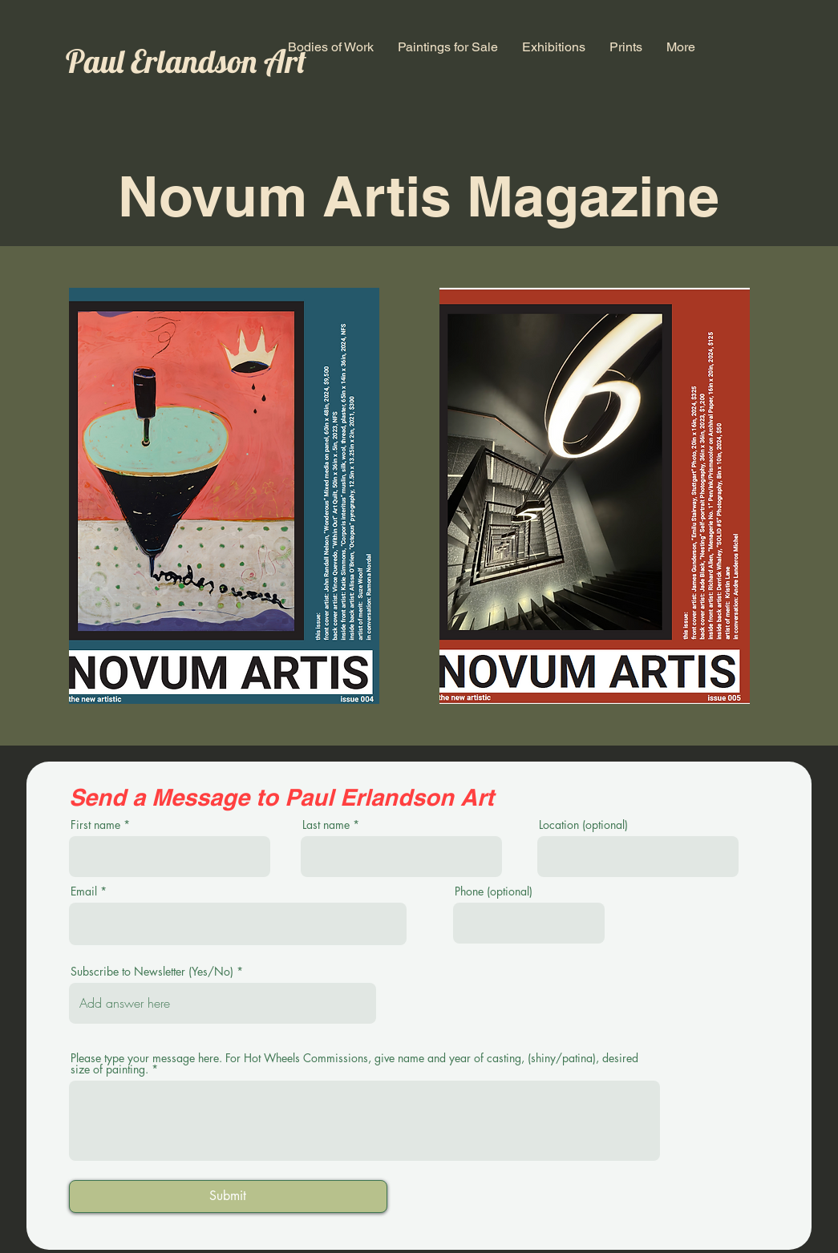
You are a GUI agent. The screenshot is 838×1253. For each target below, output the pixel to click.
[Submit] (228, 1196)
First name (95, 825)
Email (84, 891)
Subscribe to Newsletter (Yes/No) (152, 971)
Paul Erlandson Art (186, 61)
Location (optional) (583, 825)
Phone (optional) (493, 891)
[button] (331, 47)
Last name (326, 825)
